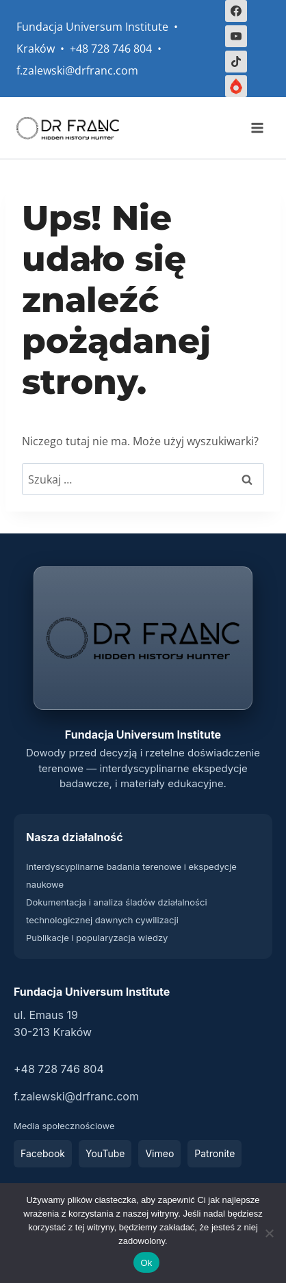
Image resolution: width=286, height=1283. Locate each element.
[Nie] (269, 1233)
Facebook (43, 1153)
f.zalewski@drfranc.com (76, 1096)
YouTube (105, 1153)
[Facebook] (236, 11)
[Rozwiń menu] (257, 128)
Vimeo (159, 1153)
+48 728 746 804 (59, 1069)
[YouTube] (236, 36)
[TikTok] (236, 61)
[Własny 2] (236, 86)
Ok (146, 1263)
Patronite (214, 1153)
